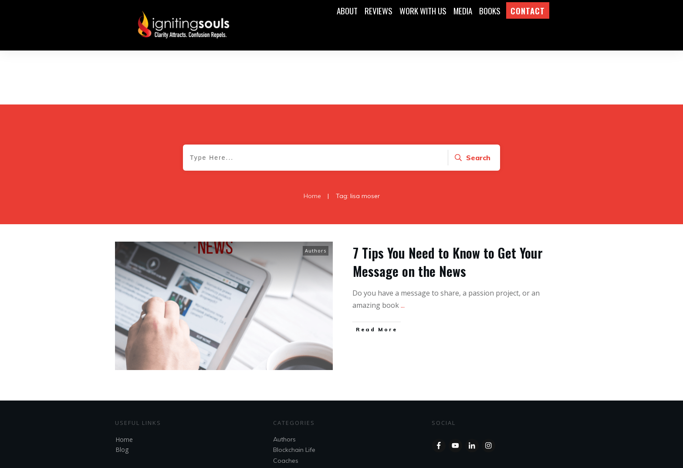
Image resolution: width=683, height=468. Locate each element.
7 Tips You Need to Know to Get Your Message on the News (448, 208)
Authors (315, 196)
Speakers (286, 427)
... (403, 251)
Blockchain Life (294, 396)
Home (124, 385)
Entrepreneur (291, 417)
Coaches (285, 407)
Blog (121, 395)
